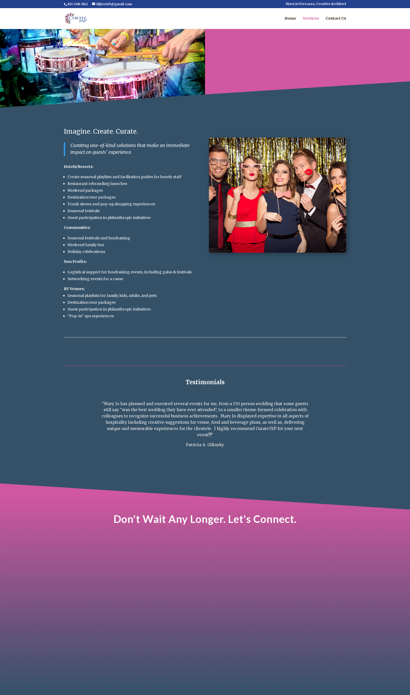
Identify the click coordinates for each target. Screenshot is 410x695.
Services (311, 18)
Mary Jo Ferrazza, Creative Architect (316, 4)
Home (290, 18)
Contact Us (336, 18)
